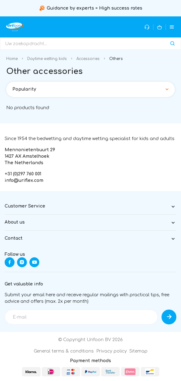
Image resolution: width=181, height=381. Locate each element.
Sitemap (138, 351)
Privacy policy (111, 351)
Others (116, 59)
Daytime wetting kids (47, 59)
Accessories (88, 59)
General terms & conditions (64, 351)
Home (12, 59)
